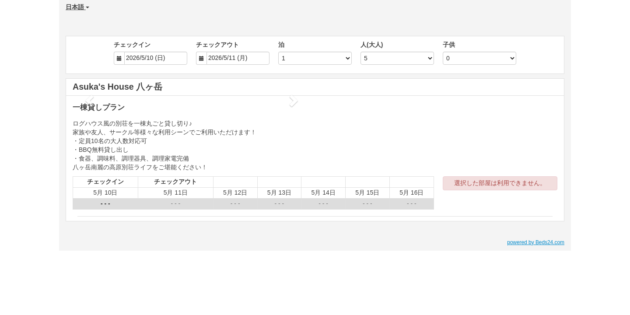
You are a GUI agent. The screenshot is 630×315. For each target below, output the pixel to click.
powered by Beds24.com (535, 242)
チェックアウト (217, 44)
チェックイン (132, 44)
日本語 (77, 7)
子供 (449, 44)
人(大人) (371, 44)
